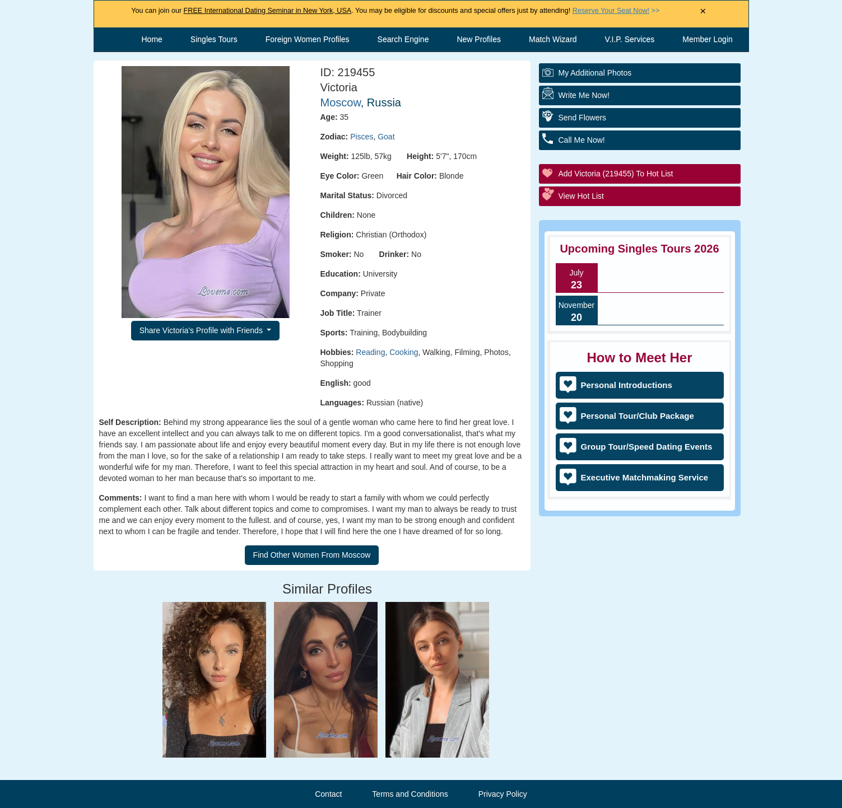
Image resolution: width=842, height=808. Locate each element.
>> (616, 11)
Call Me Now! (582, 140)
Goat (386, 136)
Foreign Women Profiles (308, 39)
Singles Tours (214, 39)
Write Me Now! (584, 95)
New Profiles (479, 39)
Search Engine (403, 39)
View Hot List (581, 196)
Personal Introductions (626, 385)
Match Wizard (553, 39)
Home (152, 39)
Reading (370, 352)
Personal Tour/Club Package (637, 416)
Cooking (403, 352)
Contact (328, 794)
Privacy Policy (502, 794)
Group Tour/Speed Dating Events (647, 446)
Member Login (707, 39)
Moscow (340, 102)
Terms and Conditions (410, 794)
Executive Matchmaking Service (645, 477)
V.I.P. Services (630, 39)
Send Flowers (583, 117)
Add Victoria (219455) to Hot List (616, 173)
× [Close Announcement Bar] (703, 11)
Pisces (361, 136)
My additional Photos (595, 72)
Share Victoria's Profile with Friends (202, 330)
